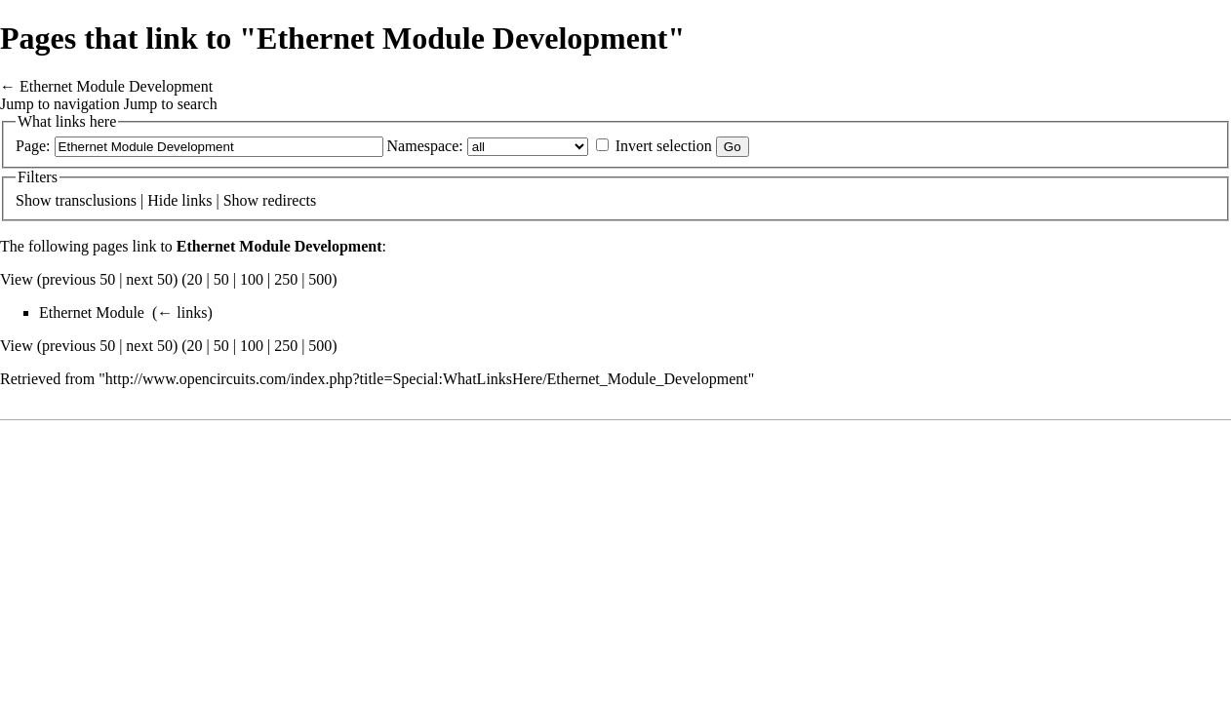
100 (251, 279)
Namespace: (425, 145)
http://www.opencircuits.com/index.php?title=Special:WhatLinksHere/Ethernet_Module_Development (426, 378)
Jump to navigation (60, 104)
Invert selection (664, 145)
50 (221, 279)
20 (195, 279)
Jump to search (171, 104)
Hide (162, 200)
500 (320, 279)
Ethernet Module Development (116, 86)
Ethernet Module (91, 312)
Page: (33, 145)
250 (286, 279)
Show (33, 200)
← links (182, 312)
